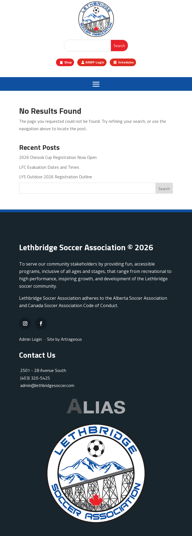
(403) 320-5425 (34, 378)
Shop (68, 62)
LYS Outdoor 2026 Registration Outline (55, 176)
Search (164, 188)
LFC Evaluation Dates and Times (49, 167)
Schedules (126, 62)
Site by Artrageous (64, 339)
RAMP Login (94, 62)
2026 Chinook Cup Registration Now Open (58, 157)
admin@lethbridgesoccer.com (47, 385)
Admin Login (30, 339)
